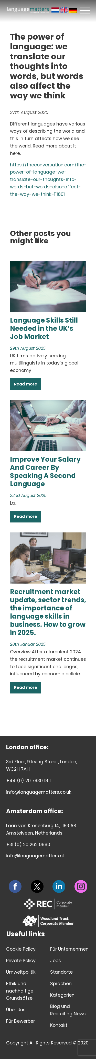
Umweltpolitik (21, 972)
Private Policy (21, 961)
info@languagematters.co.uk (38, 792)
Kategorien (62, 995)
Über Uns (16, 1010)
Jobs (55, 961)
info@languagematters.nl (35, 856)
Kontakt (58, 1025)
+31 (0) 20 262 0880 (28, 844)
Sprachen (61, 984)
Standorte (61, 972)
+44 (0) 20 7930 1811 (28, 781)
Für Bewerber (20, 1021)
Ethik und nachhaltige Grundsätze (19, 991)
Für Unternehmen (69, 949)
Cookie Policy (21, 949)
